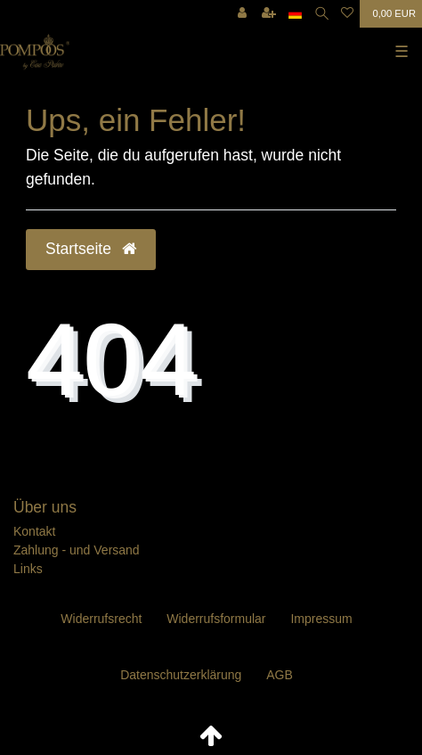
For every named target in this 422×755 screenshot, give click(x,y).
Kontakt (34, 531)
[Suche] (322, 14)
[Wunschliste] (347, 14)
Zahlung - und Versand (76, 550)
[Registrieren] (269, 14)
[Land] (295, 14)
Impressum (321, 618)
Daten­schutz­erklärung (180, 675)
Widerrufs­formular (215, 618)
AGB (279, 675)
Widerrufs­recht (101, 618)
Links (28, 569)
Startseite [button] (90, 249)
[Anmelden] (242, 14)
